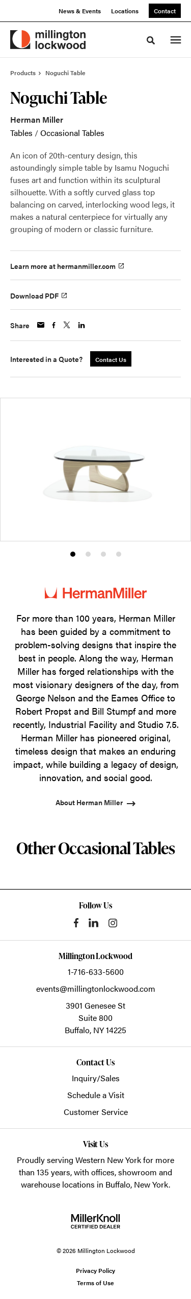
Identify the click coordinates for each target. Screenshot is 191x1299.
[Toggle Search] (151, 40)
